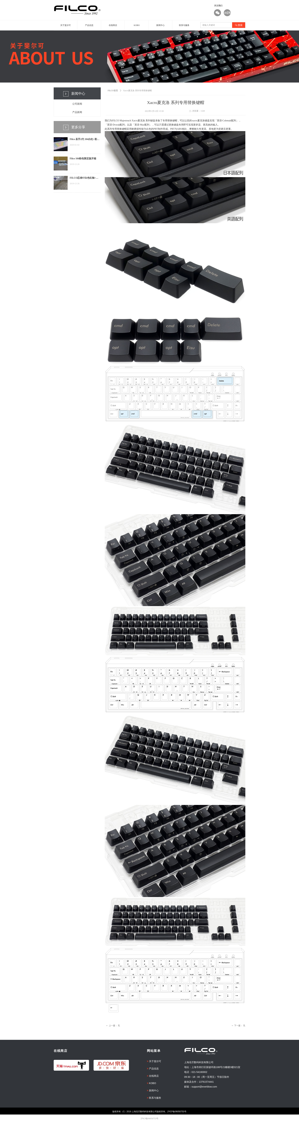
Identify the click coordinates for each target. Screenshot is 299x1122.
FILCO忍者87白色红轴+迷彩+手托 (84, 178)
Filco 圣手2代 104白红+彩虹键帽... (84, 139)
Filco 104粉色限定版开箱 (83, 158)
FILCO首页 (113, 90)
